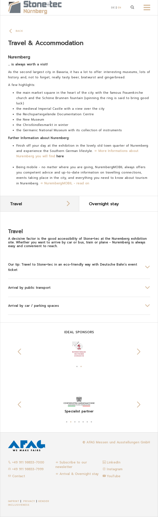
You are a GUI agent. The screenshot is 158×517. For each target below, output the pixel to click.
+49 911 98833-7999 (26, 469)
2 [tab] (81, 366)
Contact (16, 476)
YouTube (113, 476)
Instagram (114, 469)
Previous (19, 352)
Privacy (29, 501)
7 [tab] (91, 421)
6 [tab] (87, 421)
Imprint (13, 501)
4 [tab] (79, 421)
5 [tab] (83, 421)
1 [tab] (77, 366)
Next (139, 352)
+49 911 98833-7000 (26, 462)
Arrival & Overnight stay (79, 474)
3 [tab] (75, 421)
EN (119, 7)
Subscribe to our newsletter (71, 464)
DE (113, 7)
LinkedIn (113, 462)
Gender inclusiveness (28, 503)
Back (19, 31)
